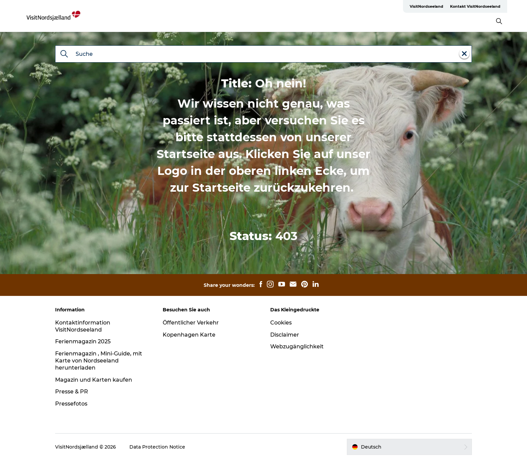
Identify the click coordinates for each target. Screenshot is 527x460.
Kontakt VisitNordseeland (475, 6)
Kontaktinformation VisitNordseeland (82, 326)
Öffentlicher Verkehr (191, 322)
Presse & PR (71, 391)
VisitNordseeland (426, 6)
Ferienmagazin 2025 (83, 341)
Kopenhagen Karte (189, 335)
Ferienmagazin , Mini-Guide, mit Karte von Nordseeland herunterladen (98, 360)
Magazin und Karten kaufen (93, 380)
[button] (409, 447)
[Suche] (64, 54)
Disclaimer (284, 335)
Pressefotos (71, 403)
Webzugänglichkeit (297, 346)
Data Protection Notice (157, 447)
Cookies (281, 322)
